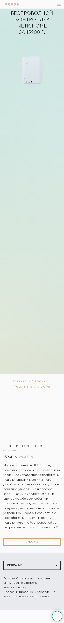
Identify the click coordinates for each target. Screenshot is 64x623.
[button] (32, 542)
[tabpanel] (32, 592)
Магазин (39, 381)
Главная (19, 381)
